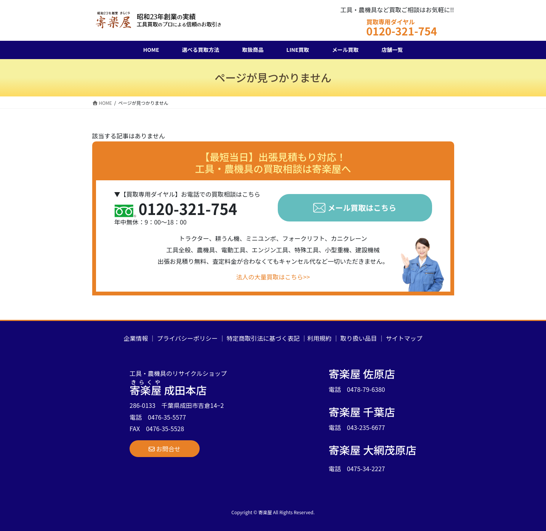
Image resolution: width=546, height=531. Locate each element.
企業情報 (135, 338)
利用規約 (319, 338)
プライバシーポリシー (187, 338)
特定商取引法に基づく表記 (263, 338)
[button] (165, 448)
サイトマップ (404, 338)
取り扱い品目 (358, 338)
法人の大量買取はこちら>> (273, 276)
